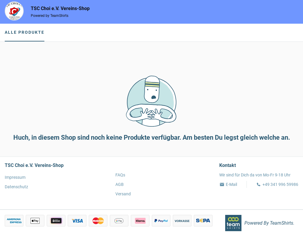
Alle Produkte (24, 32)
